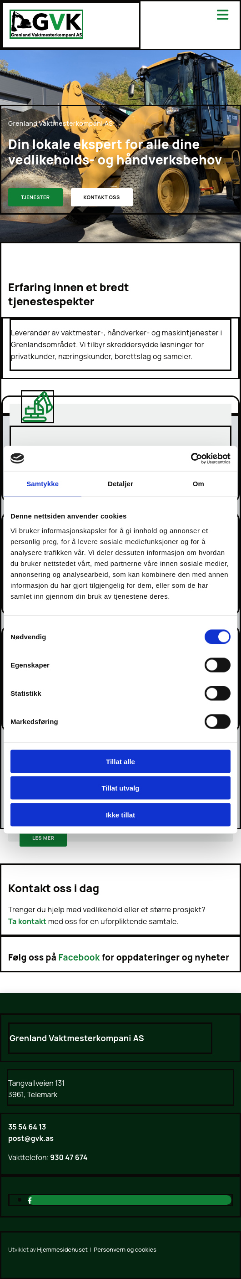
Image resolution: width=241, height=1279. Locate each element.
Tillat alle (120, 761)
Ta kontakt (27, 921)
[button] (35, 197)
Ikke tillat (120, 814)
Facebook (79, 957)
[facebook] (30, 1200)
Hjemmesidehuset (62, 1249)
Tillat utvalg (120, 788)
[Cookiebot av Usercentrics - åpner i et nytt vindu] (191, 458)
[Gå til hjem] (46, 36)
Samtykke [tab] (42, 484)
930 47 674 (68, 1157)
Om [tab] (198, 484)
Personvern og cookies (125, 1249)
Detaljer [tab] (120, 484)
